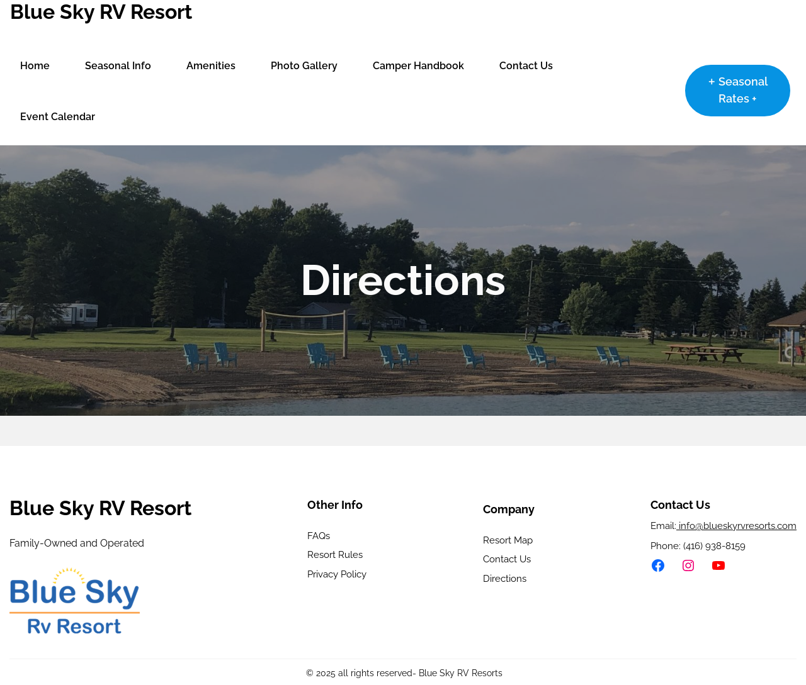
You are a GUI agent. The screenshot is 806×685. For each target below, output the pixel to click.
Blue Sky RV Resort (101, 11)
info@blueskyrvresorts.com (736, 526)
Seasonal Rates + (743, 90)
